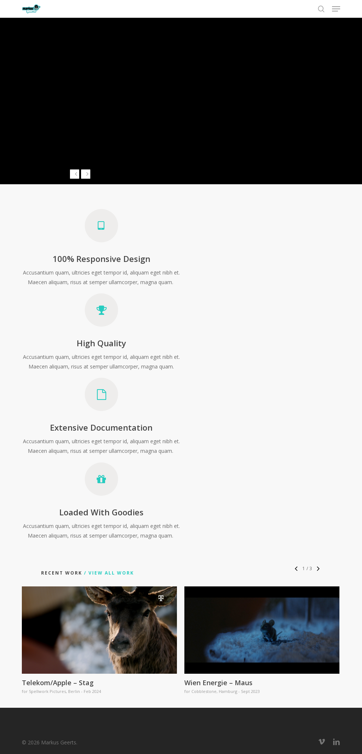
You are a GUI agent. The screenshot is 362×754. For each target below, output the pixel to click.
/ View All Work (108, 573)
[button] (336, 9)
